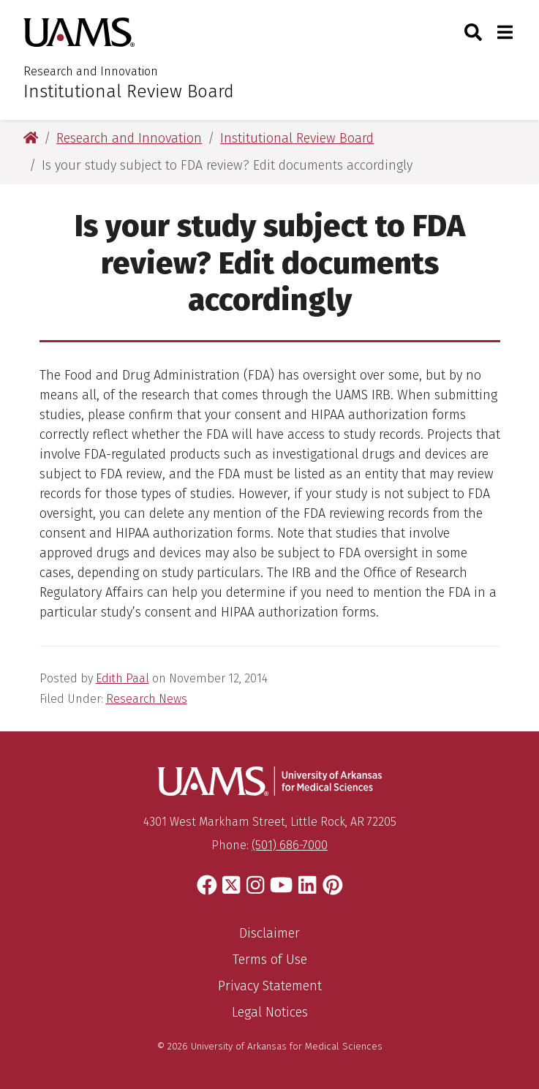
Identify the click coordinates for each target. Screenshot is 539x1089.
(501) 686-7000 (290, 845)
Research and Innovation (90, 71)
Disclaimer (269, 933)
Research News (146, 699)
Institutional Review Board (128, 91)
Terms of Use (270, 960)
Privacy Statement (270, 986)
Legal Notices (270, 1012)
